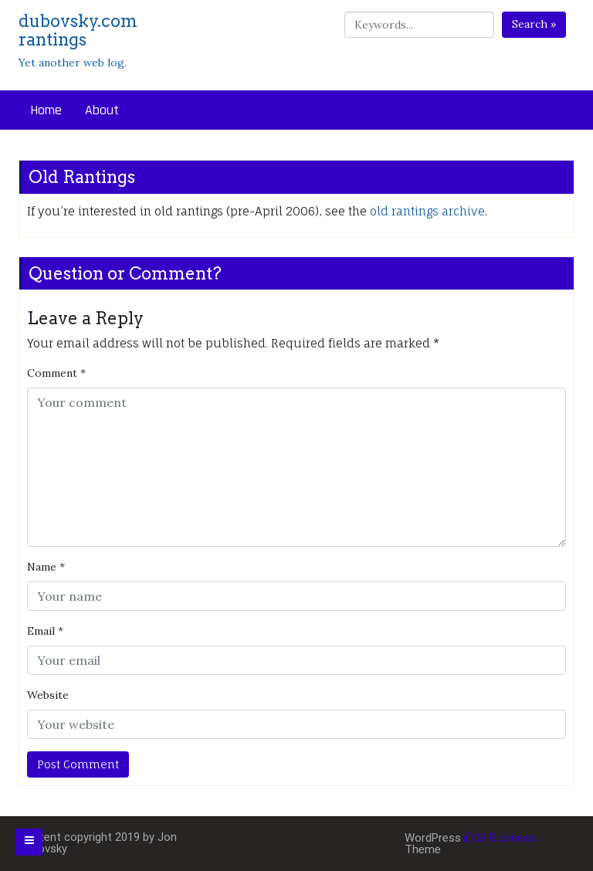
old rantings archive (427, 211)
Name (46, 567)
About (102, 110)
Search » (534, 24)
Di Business (500, 838)
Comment (56, 373)
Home (46, 110)
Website (48, 695)
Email (45, 631)
